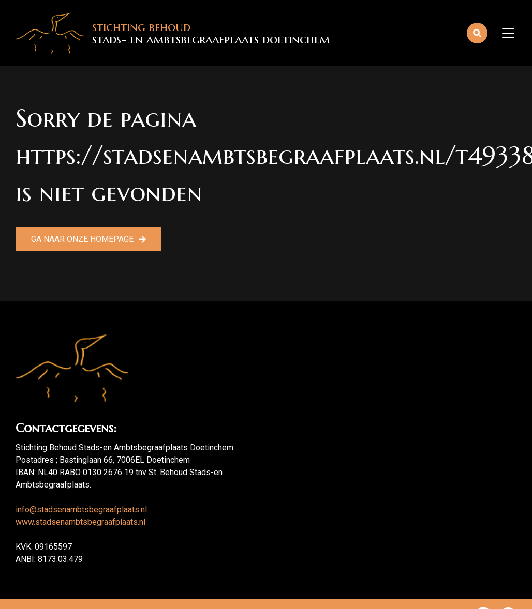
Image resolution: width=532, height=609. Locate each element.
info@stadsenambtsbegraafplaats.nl (81, 509)
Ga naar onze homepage (82, 239)
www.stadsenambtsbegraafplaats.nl (80, 522)
